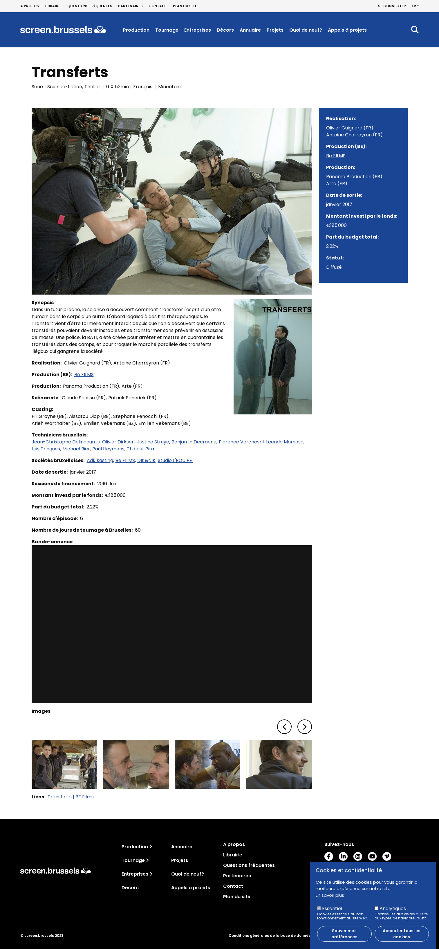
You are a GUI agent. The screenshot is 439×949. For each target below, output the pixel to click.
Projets (275, 30)
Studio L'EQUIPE (175, 460)
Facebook (328, 856)
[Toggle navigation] (150, 846)
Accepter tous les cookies (401, 934)
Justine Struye (153, 442)
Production (136, 30)
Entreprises (197, 30)
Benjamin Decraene (193, 442)
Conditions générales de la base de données (271, 935)
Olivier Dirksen (118, 442)
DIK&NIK (146, 460)
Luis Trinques (46, 448)
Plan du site (185, 6)
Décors (225, 30)
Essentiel (332, 908)
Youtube (372, 856)
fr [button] (414, 6)
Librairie (53, 6)
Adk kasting (100, 460)
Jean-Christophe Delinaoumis (66, 442)
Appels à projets (347, 30)
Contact (158, 6)
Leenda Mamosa (284, 442)
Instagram (357, 856)
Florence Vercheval (241, 442)
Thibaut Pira (140, 448)
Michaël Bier (76, 448)
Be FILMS (84, 374)
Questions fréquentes (89, 6)
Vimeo (386, 856)
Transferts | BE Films (71, 796)
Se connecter (392, 6)
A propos (29, 6)
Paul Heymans (108, 448)
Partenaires (130, 6)
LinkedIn (343, 856)
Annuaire (250, 30)
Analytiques (393, 908)
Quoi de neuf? (305, 30)
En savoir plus (330, 895)
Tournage (166, 30)
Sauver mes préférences (344, 934)
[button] (284, 726)
